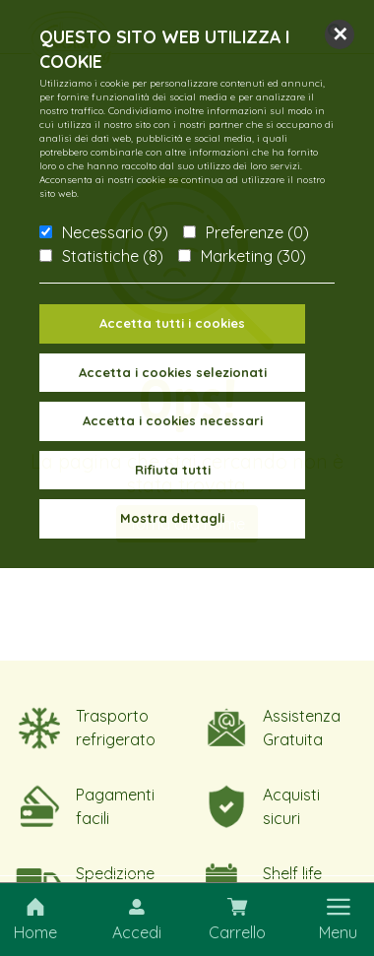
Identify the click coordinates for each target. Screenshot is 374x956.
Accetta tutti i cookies (172, 323)
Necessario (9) (115, 232)
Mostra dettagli (172, 518)
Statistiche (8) (112, 256)
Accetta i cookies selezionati (173, 372)
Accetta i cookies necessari (173, 420)
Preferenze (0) (257, 232)
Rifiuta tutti (173, 470)
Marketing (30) (253, 256)
